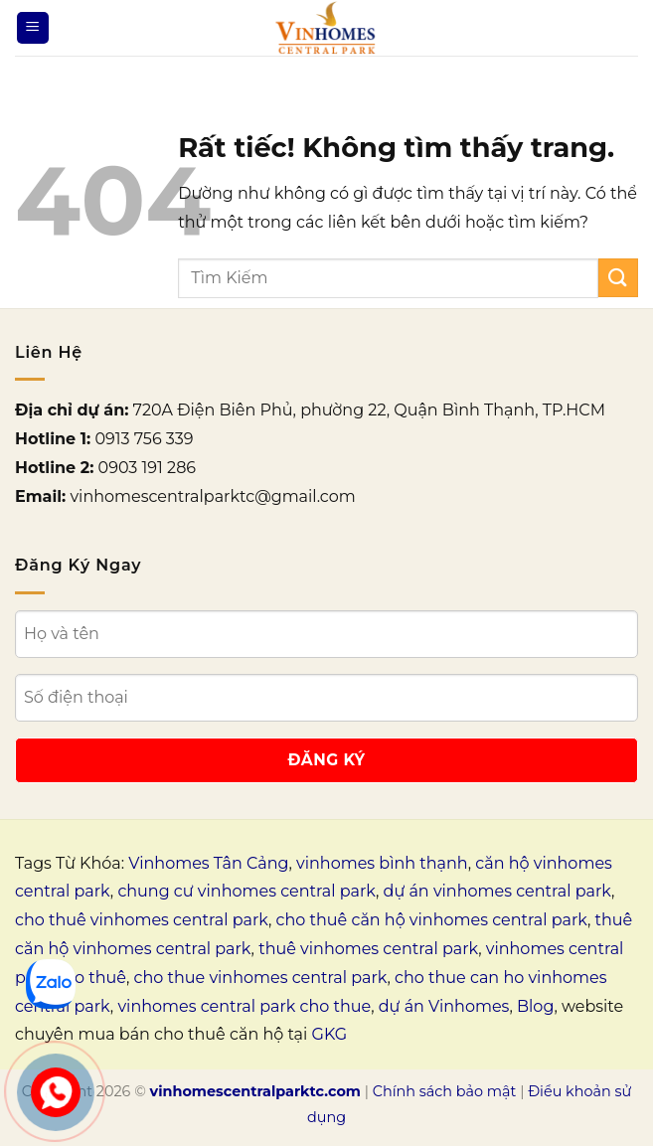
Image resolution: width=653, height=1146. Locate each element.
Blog (535, 1006)
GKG (329, 1034)
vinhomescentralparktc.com (255, 1091)
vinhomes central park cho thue (244, 1006)
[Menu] (33, 28)
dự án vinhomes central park (497, 891)
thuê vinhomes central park (368, 948)
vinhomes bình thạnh (382, 863)
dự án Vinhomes (444, 1006)
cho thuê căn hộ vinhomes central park (431, 919)
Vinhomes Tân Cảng (208, 863)
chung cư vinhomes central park (246, 891)
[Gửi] (618, 277)
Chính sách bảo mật (445, 1091)
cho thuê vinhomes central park (141, 919)
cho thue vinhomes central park (261, 977)
